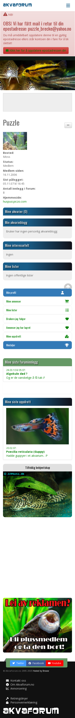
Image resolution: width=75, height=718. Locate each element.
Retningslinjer (17, 698)
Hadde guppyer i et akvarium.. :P (27, 452)
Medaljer (37, 345)
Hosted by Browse (41, 670)
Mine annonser (37, 301)
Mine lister (37, 310)
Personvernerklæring (21, 702)
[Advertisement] (37, 557)
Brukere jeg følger (37, 319)
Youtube (54, 663)
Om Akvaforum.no (20, 684)
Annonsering (16, 688)
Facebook (36, 663)
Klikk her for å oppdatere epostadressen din (36, 50)
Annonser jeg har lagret (37, 327)
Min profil (35, 292)
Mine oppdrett (37, 336)
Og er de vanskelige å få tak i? (25, 373)
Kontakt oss (16, 680)
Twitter (18, 663)
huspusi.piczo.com (15, 201)
